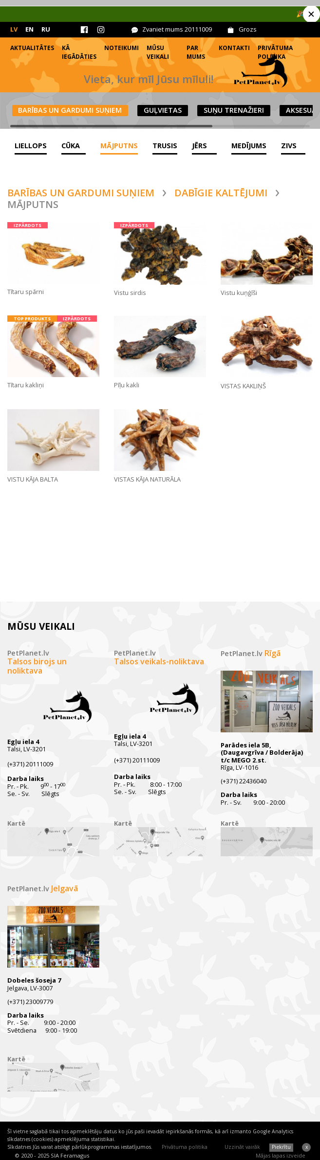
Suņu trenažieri (234, 110)
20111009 (198, 29)
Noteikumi (121, 48)
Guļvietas (163, 110)
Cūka (70, 145)
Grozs (248, 29)
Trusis (164, 145)
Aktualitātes (32, 48)
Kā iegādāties (79, 52)
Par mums (196, 52)
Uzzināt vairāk (242, 1146)
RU (45, 29)
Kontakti (234, 48)
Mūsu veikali (158, 52)
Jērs (199, 145)
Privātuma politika (184, 1146)
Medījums (248, 145)
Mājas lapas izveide (280, 1155)
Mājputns (119, 145)
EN (29, 29)
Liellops (31, 145)
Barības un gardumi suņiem (70, 110)
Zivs (289, 145)
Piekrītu (281, 1146)
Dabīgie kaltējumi (220, 192)
